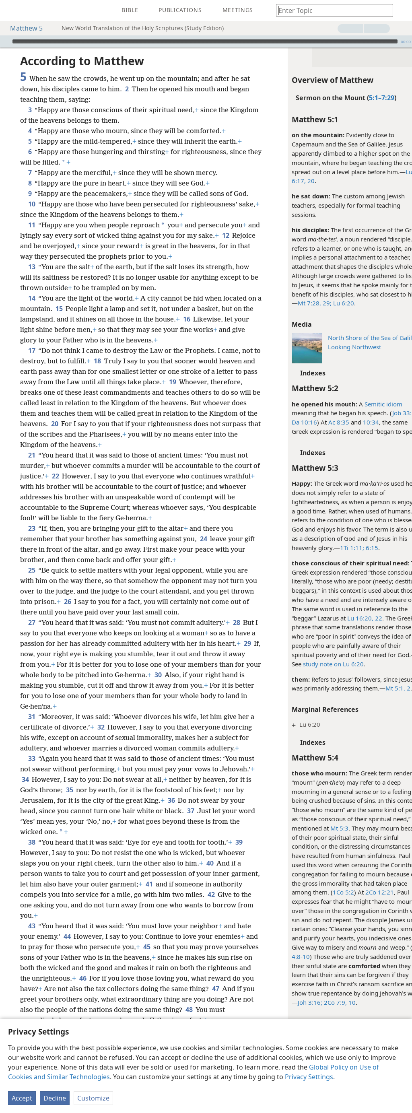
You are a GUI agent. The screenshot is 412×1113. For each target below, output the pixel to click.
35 (120, 810)
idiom (377, 404)
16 (208, 319)
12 (239, 235)
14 (32, 298)
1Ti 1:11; (335, 548)
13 (32, 266)
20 (293, 181)
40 (210, 884)
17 (32, 350)
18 (117, 361)
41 (179, 905)
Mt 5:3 (323, 828)
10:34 (354, 422)
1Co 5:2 (327, 892)
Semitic (358, 404)
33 (32, 779)
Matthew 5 (22, 28)
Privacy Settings (309, 1076)
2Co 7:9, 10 (322, 1002)
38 (32, 863)
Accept (22, 1098)
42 (242, 915)
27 (32, 633)
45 (160, 967)
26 (92, 612)
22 (361, 618)
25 (32, 580)
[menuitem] (12, 10)
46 (139, 999)
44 (67, 957)
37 (25, 842)
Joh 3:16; (293, 1002)
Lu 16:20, (344, 618)
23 (32, 538)
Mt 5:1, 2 (381, 688)
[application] (206, 41)
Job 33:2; (388, 413)
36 (224, 821)
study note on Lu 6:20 (316, 664)
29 (50, 664)
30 (233, 685)
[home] (12, 10)
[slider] (205, 41)
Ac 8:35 (322, 422)
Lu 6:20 (326, 303)
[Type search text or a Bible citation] (330, 10)
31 (32, 727)
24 (203, 549)
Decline (54, 1098)
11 (32, 225)
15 (74, 308)
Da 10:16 (288, 422)
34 (61, 800)
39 (239, 863)
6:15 (355, 548)
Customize (93, 1098)
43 (32, 946)
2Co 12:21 (363, 892)
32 (106, 737)
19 (220, 381)
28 (236, 633)
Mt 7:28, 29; (298, 303)
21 (32, 465)
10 (32, 204)
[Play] (5, 41)
